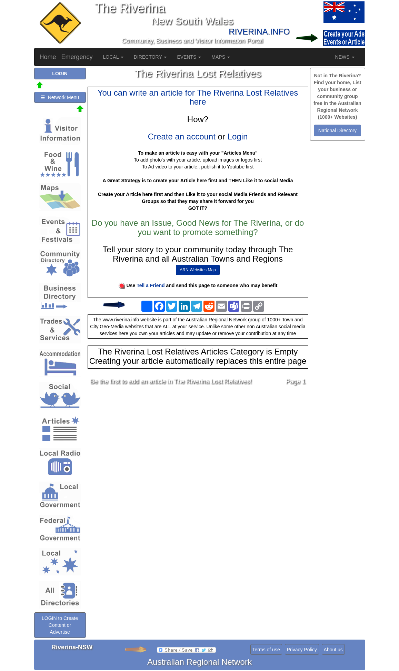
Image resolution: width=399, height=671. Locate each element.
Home (48, 57)
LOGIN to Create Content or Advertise (60, 625)
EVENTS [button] (189, 57)
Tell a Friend (150, 285)
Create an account (182, 136)
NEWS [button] (345, 57)
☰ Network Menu (60, 97)
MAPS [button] (220, 57)
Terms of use (266, 649)
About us (333, 649)
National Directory (337, 130)
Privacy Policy (302, 649)
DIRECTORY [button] (150, 57)
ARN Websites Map (198, 270)
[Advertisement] (198, 445)
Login (238, 136)
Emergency (77, 57)
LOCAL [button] (113, 57)
